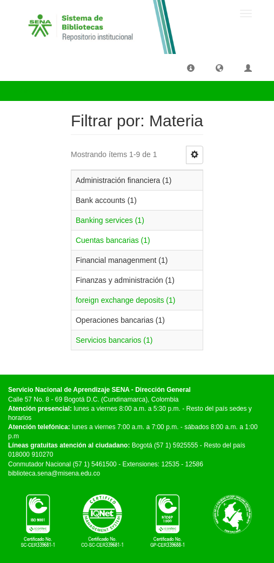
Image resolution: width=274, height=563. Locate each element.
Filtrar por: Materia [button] (50, 90)
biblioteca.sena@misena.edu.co (54, 473)
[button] (191, 67)
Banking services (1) (110, 220)
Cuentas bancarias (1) (113, 240)
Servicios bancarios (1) (114, 340)
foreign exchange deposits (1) (125, 300)
